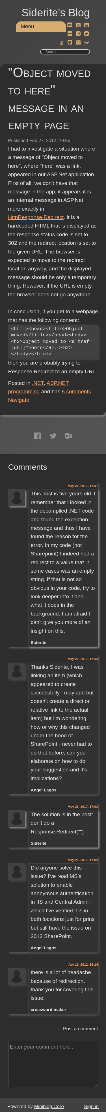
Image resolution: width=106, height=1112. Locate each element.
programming (24, 391)
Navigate (18, 400)
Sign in (91, 1106)
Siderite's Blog (55, 13)
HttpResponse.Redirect (36, 217)
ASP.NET (57, 383)
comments (76, 391)
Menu (27, 26)
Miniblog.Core (49, 1106)
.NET (38, 383)
